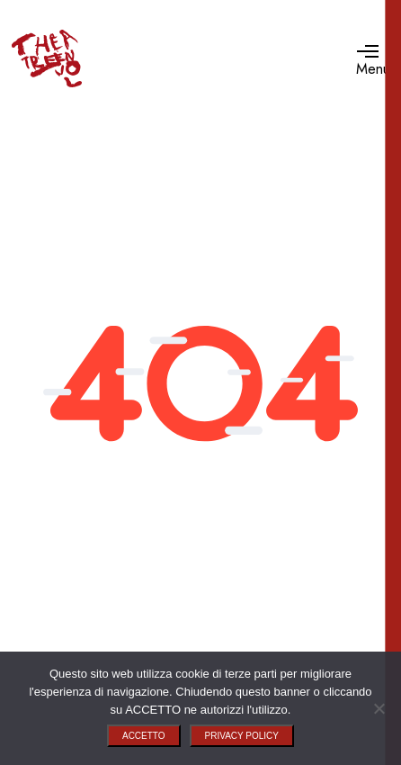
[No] (379, 708)
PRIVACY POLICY (242, 736)
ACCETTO (143, 736)
